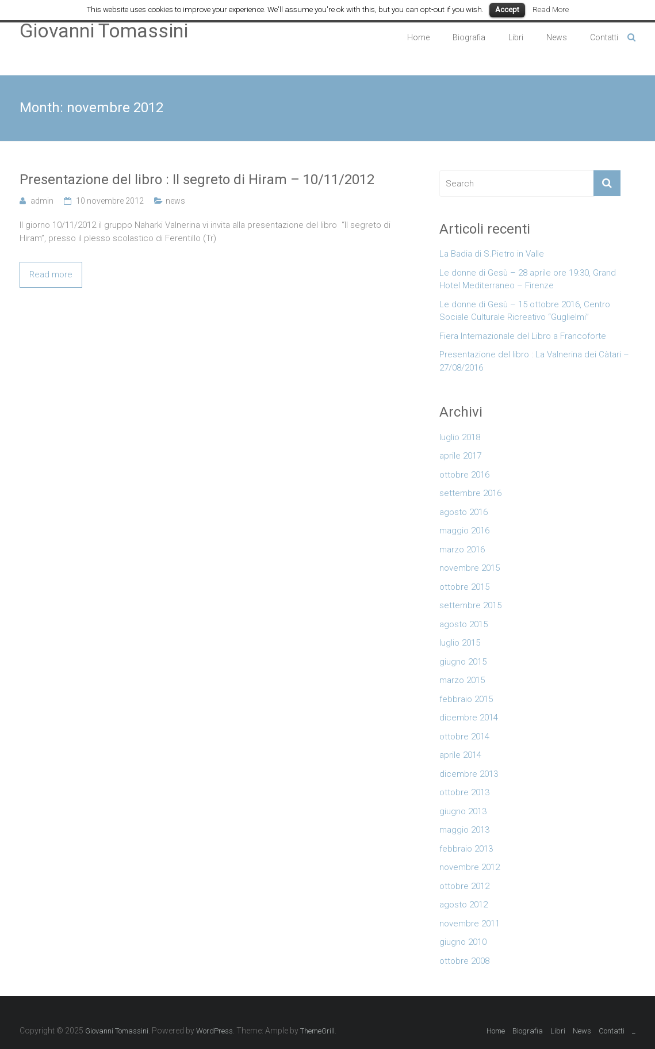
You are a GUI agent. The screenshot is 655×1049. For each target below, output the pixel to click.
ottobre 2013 (464, 792)
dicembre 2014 (468, 717)
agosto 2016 (463, 512)
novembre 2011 (469, 923)
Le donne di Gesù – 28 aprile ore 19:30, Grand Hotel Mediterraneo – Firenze (527, 279)
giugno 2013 (463, 811)
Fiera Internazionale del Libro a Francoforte (522, 336)
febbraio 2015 (466, 699)
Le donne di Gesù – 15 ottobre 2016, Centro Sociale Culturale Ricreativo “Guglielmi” (524, 311)
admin (41, 200)
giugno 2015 (463, 662)
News (556, 37)
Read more (50, 274)
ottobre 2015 (464, 587)
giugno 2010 (463, 942)
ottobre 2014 (464, 736)
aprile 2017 (460, 456)
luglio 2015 (459, 643)
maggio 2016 (464, 530)
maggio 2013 (464, 830)
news (175, 200)
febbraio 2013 (466, 849)
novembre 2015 (469, 568)
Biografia (469, 37)
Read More (551, 9)
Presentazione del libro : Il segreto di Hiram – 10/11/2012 (197, 179)
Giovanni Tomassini (104, 30)
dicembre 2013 (468, 774)
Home (418, 37)
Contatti (604, 37)
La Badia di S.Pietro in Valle (491, 254)
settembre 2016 (470, 493)
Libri (515, 37)
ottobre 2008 (464, 961)
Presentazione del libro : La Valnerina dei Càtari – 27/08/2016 (534, 361)
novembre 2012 (469, 867)
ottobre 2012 (464, 886)
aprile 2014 (460, 755)
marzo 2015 (462, 680)
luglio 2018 (459, 437)
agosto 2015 (463, 624)
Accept (507, 9)
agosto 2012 (463, 904)
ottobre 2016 (464, 475)
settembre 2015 (470, 605)
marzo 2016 (462, 549)
